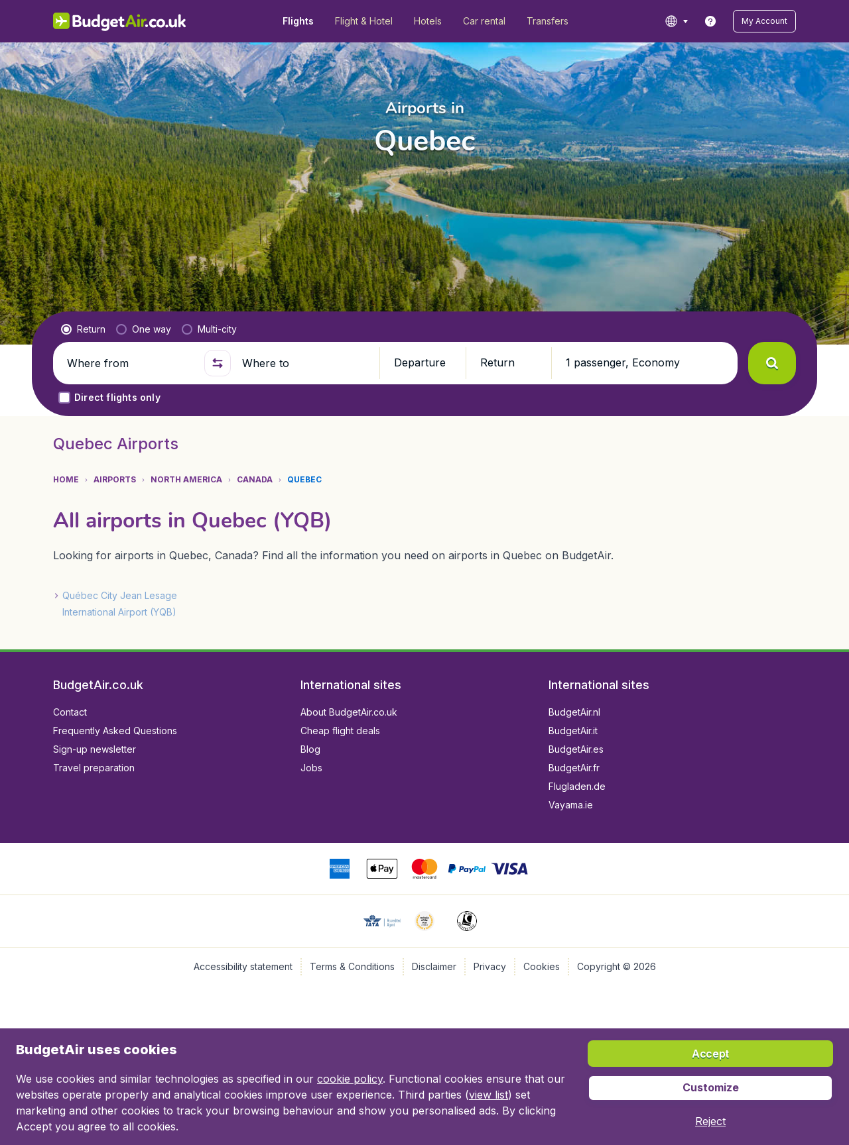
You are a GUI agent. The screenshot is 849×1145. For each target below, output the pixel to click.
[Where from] (130, 363)
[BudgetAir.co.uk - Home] (119, 21)
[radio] (83, 329)
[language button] (676, 21)
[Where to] (305, 363)
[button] (764, 21)
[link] (710, 21)
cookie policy (350, 1078)
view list (488, 1094)
